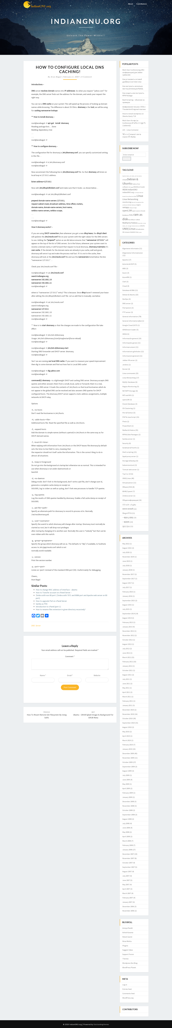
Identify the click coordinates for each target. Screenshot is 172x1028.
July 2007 (125, 876)
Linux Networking (129, 378)
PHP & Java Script (129, 417)
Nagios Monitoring (129, 386)
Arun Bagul (56, 77)
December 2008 (128, 801)
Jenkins (125, 365)
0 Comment (86, 77)
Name (43, 675)
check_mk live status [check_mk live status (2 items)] (137, 176)
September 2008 (128, 815)
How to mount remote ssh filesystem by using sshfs (47, 715)
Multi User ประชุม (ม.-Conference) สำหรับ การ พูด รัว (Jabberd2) (134, 123)
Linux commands (128, 373)
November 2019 (128, 557)
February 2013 (127, 622)
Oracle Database (128, 404)
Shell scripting (127, 452)
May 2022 (125, 544)
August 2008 (127, 819)
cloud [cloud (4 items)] (124, 179)
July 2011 (125, 679)
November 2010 (128, 714)
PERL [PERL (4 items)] (131, 215)
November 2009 (128, 758)
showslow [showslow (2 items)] (140, 223)
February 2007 (127, 898)
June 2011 (126, 683)
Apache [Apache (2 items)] (124, 176)
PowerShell (126, 426)
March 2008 (126, 841)
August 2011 (127, 675)
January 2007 (127, 902)
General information (130, 316)
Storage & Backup (129, 461)
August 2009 (127, 771)
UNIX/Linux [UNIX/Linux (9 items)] (128, 228)
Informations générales (131, 351)
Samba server (127, 439)
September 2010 (128, 723)
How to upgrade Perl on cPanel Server (51, 601)
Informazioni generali (130, 356)
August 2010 (127, 727)
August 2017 (127, 583)
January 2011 (127, 705)
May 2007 (125, 884)
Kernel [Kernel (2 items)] (138, 192)
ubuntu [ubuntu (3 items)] (142, 226)
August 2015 (127, 605)
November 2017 (128, 574)
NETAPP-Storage (128, 391)
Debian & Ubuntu (128, 295)
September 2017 (128, 578)
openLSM (125, 400)
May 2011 (125, 688)
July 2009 (125, 775)
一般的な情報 (127, 517)
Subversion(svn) (128, 465)
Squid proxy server (129, 456)
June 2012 (126, 653)
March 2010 (126, 740)
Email (70, 675)
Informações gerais (129, 343)
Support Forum (128, 954)
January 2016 (127, 596)
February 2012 (127, 662)
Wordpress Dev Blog (129, 963)
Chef (124, 282)
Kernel (124, 369)
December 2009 (128, 753)
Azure (124, 273)
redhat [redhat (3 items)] (137, 220)
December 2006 (128, 906)
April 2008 (126, 836)
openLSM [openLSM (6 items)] (127, 210)
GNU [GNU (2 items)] (130, 187)
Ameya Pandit (127, 928)
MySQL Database (128, 382)
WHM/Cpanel (127, 491)
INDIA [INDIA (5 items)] (124, 189)
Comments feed (128, 993)
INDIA (124, 334)
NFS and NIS (126, 395)
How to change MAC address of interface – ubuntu (56, 589)
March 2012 (126, 657)
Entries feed (127, 989)
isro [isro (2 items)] (135, 192)
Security (125, 443)
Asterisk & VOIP (128, 264)
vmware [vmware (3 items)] (127, 232)
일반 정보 (126, 526)
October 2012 (127, 640)
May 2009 (125, 784)
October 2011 (127, 670)
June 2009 (126, 780)
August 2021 (127, 548)
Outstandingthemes (101, 1024)
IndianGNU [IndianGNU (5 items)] (132, 189)
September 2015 (128, 600)
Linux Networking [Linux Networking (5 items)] (130, 199)
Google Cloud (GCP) (129, 325)
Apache (125, 260)
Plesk (124, 421)
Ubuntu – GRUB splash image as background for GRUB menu (93, 715)
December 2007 (128, 854)
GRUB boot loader (129, 330)
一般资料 (125, 522)
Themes (125, 959)
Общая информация (130, 500)
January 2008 (127, 850)
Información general (130, 338)
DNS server (36, 625)
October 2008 (127, 810)
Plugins (125, 946)
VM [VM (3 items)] (123, 232)
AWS (124, 268)
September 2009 (128, 766)
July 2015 (125, 609)
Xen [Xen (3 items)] (137, 232)
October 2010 (127, 718)
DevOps (125, 299)
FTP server (126, 312)
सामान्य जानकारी (127, 509)
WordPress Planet (129, 967)
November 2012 (128, 635)
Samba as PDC (42, 604)
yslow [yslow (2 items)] (140, 232)
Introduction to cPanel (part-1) (48, 606)
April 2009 (126, 788)
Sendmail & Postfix (129, 448)
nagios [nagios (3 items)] (138, 205)
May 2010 (125, 731)
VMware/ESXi (127, 487)
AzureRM (125, 277)
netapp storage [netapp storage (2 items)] (133, 207)
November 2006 (128, 911)
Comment (70, 656)
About (130, 4)
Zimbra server (127, 496)
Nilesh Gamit (127, 937)
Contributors (141, 4)
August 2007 (127, 871)
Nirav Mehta (127, 941)
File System (126, 308)
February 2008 (127, 845)
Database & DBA (128, 290)
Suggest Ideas (127, 950)
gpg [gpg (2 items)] (132, 187)
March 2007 (126, 893)
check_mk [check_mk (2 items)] (128, 176)
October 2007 (127, 863)
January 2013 (127, 627)
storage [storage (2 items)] (129, 226)
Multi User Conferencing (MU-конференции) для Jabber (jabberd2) (133, 72)
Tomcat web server (129, 469)
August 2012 (127, 644)
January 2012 (127, 666)
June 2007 (126, 880)
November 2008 (128, 806)
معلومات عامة (131, 504)
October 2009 (127, 762)
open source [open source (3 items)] (136, 211)
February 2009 (127, 793)
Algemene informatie (130, 248)
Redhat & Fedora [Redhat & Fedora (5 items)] (129, 222)
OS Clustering (127, 408)
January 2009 (127, 797)
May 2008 (125, 832)
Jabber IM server (128, 360)
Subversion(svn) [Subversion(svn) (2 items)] (136, 226)
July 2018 (125, 565)
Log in (124, 985)
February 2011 (127, 701)
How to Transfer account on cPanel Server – (54, 592)
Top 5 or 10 (126, 474)
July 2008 (125, 823)
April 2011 (126, 692)
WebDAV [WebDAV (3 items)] (133, 232)
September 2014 (128, 613)
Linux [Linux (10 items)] (140, 196)
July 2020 (125, 552)
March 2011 (126, 696)
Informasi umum (128, 347)
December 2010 (128, 710)
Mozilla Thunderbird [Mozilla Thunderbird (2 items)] (137, 202)
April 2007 (126, 889)
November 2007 (128, 858)
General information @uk (132, 321)
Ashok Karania (127, 932)
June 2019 (126, 561)
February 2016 (127, 592)
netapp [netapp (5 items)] (125, 207)
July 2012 (125, 648)
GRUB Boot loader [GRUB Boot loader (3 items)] (139, 187)
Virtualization (127, 483)
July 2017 (125, 587)
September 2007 (128, 867)
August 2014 (127, 618)
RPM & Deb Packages (130, 434)
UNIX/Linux (126, 478)
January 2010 (127, 749)
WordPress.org (127, 998)
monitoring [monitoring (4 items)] (126, 202)
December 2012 (128, 631)
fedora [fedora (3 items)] (134, 184)
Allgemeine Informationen (132, 253)
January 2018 (127, 570)
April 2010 (126, 736)
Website (97, 675)
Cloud (124, 286)
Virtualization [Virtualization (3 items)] (140, 229)
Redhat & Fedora (128, 430)
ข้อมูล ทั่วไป (127, 513)
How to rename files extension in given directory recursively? (60, 609)
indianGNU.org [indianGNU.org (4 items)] (128, 192)
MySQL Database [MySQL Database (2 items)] (132, 205)
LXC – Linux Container (130, 130)
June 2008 (126, 828)
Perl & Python (127, 413)
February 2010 (127, 745)
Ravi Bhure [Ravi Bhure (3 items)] (131, 220)
